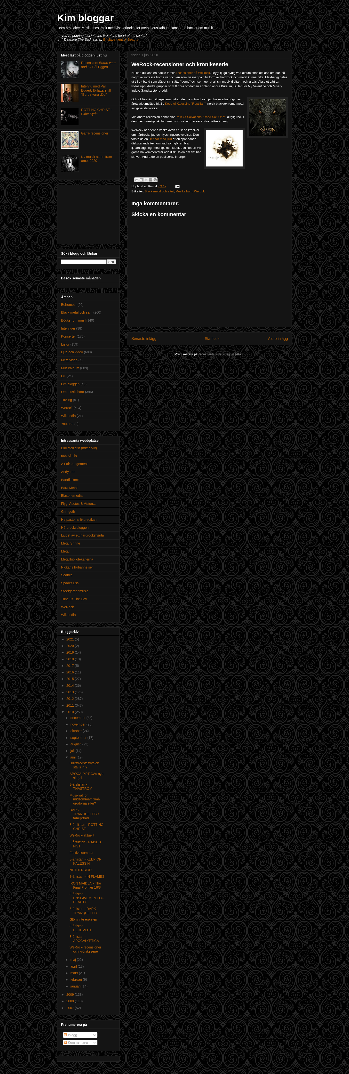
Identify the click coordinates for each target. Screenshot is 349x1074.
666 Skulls (69, 456)
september (78, 738)
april (74, 966)
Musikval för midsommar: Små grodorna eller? (85, 799)
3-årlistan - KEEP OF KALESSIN (85, 861)
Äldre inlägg (278, 339)
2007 (70, 1008)
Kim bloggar (85, 18)
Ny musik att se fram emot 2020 (96, 159)
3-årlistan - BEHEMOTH (81, 928)
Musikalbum (183, 191)
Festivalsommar (82, 853)
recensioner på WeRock (193, 73)
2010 (70, 712)
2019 (70, 652)
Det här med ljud (160, 139)
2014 (70, 685)
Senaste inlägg (143, 339)
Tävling (66, 400)
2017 (70, 666)
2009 (70, 994)
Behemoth (69, 305)
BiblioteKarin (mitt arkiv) (79, 448)
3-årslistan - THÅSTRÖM (81, 786)
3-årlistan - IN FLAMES (87, 876)
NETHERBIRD (81, 870)
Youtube (67, 424)
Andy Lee (68, 472)
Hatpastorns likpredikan (78, 519)
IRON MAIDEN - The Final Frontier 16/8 (85, 885)
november (78, 724)
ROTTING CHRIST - (96, 112)
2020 (70, 646)
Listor (65, 344)
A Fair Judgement (74, 464)
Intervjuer (68, 328)
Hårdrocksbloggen (75, 527)
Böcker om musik (74, 320)
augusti (76, 744)
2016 (70, 672)
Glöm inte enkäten (83, 919)
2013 (70, 692)
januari (75, 986)
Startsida (212, 339)
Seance (66, 575)
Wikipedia (68, 416)
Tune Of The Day (74, 599)
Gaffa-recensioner (94, 133)
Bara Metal (69, 488)
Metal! (65, 551)
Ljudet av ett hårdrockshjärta (82, 535)
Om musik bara (72, 392)
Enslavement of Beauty (120, 39)
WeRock (67, 607)
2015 (70, 679)
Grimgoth (68, 511)
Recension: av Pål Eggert (98, 65)
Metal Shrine (70, 543)
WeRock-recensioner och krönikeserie (85, 949)
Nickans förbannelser (77, 567)
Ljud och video (72, 352)
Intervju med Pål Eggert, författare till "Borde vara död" (96, 90)
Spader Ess (70, 583)
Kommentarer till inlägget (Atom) (221, 354)
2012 (70, 699)
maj (73, 960)
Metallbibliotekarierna (77, 559)
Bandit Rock (70, 480)
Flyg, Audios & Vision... (78, 503)
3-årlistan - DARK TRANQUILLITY (83, 911)
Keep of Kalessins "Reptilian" (185, 103)
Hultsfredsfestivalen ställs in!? (84, 765)
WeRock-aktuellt (82, 835)
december (78, 718)
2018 (70, 659)
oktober (76, 731)
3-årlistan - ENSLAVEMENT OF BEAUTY (87, 898)
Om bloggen (70, 384)
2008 (70, 1001)
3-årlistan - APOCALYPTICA (84, 939)
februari (76, 979)
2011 (70, 705)
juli (72, 751)
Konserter (68, 336)
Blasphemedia (72, 496)
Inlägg (70, 1035)
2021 (70, 639)
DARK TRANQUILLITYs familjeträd (84, 814)
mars (74, 973)
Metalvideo (69, 360)
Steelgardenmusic (74, 591)
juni (73, 757)
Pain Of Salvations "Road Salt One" (200, 117)
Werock (199, 191)
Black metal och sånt (159, 191)
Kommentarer (76, 1042)
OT (63, 376)
